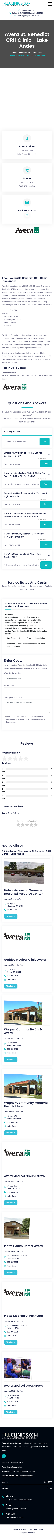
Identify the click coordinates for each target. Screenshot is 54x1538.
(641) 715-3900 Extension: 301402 (30, 13)
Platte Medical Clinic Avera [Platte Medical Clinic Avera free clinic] (23, 1316)
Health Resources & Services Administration (18, 1471)
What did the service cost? (15, 673)
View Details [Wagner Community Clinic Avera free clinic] (10, 1059)
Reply (46, 464)
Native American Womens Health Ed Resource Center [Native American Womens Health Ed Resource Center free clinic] (23, 892)
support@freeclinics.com (30, 16)
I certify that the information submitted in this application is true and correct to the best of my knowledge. (25, 719)
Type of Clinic (9, 685)
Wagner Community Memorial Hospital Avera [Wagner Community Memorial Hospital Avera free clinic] (26, 1104)
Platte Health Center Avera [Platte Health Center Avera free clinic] (23, 1246)
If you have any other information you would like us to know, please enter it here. (26, 515)
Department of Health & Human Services (17, 1476)
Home (15, 53)
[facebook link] (4, 1456)
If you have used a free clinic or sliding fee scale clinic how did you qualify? (26, 474)
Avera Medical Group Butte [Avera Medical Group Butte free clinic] (23, 1385)
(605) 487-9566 (25, 186)
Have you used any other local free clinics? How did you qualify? (26, 535)
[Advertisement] (27, 97)
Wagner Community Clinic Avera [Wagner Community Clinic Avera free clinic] (23, 1031)
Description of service (13, 697)
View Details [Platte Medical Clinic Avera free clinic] (10, 1342)
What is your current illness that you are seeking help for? (26, 454)
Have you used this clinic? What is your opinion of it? (26, 555)
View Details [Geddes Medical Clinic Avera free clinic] (10, 986)
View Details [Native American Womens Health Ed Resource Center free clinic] (10, 916)
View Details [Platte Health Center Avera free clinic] (10, 1272)
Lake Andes (36, 53)
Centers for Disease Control (12, 1463)
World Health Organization (12, 1467)
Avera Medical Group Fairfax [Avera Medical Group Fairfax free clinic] (24, 1176)
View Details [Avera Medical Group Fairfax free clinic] (10, 1202)
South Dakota (24, 53)
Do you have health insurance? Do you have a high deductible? (26, 495)
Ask (44, 442)
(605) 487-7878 (27, 183)
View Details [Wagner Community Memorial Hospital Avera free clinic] (10, 1133)
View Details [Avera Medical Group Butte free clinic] (10, 1412)
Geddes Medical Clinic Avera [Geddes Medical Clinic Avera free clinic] (25, 959)
